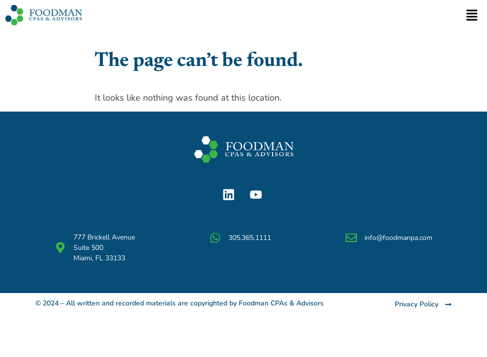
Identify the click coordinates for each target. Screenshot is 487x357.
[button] (472, 16)
